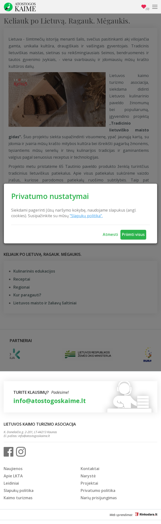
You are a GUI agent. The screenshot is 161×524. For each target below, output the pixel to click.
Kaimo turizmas (18, 497)
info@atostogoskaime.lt (49, 400)
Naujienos (13, 468)
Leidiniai (11, 483)
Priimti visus (133, 234)
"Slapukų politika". (86, 215)
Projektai (89, 483)
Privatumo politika (98, 490)
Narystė (88, 476)
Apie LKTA (13, 476)
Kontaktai (90, 468)
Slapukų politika (19, 490)
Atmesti (110, 234)
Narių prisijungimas (99, 497)
